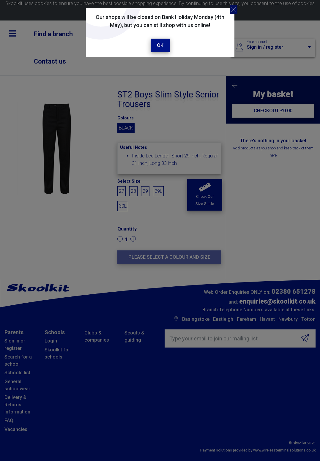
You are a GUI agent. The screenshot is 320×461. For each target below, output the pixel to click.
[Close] (233, 9)
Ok (160, 45)
